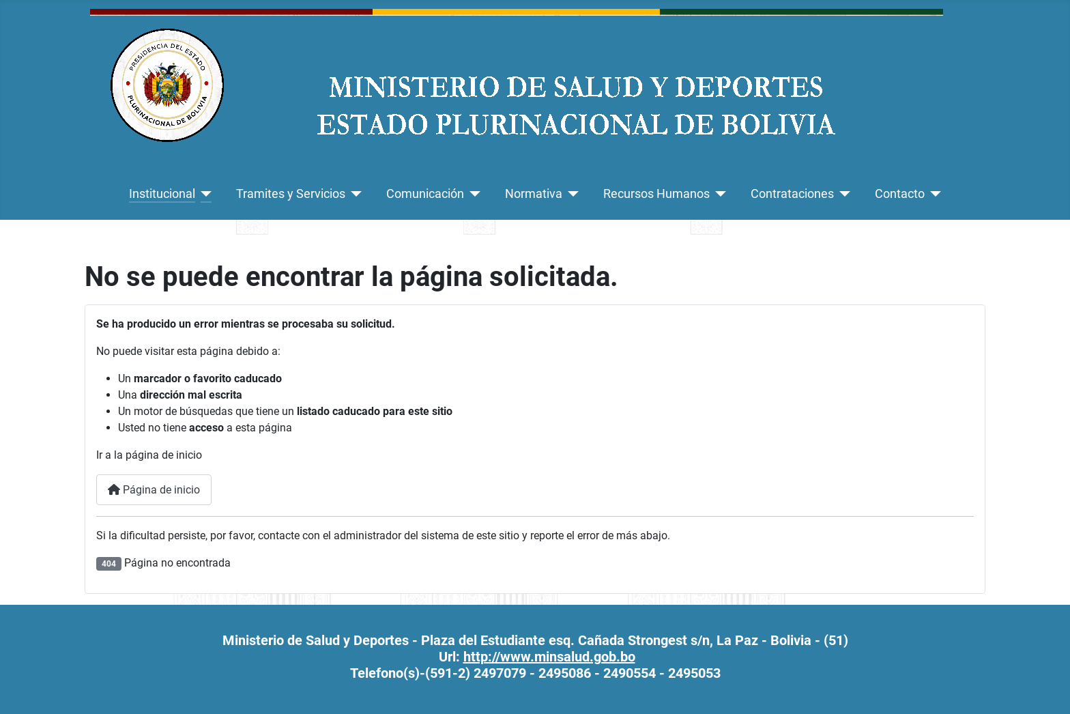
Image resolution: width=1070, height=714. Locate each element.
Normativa (533, 194)
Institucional (162, 194)
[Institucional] (203, 194)
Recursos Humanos (656, 194)
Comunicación (425, 194)
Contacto (900, 194)
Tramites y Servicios (290, 194)
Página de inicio (154, 489)
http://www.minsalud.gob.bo (549, 656)
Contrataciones (792, 194)
